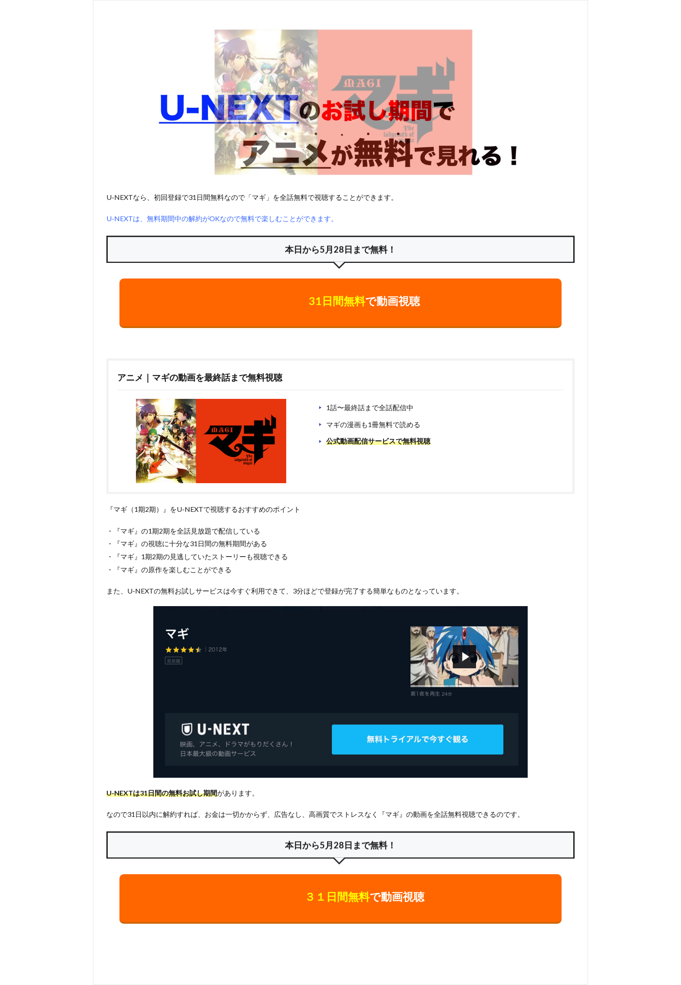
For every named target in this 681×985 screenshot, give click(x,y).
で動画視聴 (364, 300)
